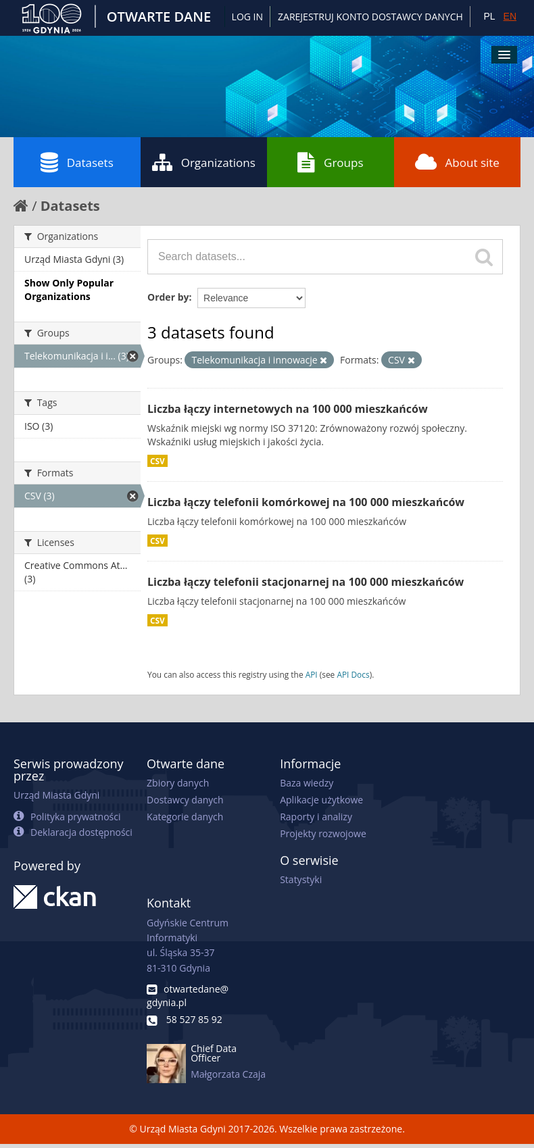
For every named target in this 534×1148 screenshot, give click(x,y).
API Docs (353, 674)
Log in (247, 16)
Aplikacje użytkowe (321, 799)
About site (457, 162)
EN (510, 16)
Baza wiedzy (306, 782)
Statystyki (301, 879)
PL (489, 16)
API (312, 674)
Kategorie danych (185, 816)
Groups (330, 162)
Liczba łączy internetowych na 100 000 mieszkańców (287, 408)
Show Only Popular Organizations (69, 289)
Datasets (77, 162)
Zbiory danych (178, 782)
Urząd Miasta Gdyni (56, 795)
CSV (157, 460)
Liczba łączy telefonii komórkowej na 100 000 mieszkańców (305, 502)
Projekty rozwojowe (323, 833)
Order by (168, 297)
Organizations (204, 162)
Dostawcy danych (185, 799)
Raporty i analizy (316, 816)
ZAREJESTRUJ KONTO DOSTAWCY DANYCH (370, 16)
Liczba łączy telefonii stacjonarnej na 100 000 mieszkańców (305, 581)
